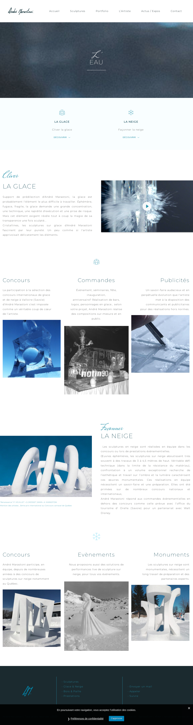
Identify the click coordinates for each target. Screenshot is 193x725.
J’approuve (116, 718)
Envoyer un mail (140, 686)
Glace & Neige (73, 686)
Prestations (72, 696)
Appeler (134, 691)
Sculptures (71, 681)
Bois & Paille (72, 691)
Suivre (134, 696)
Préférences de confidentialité (87, 718)
